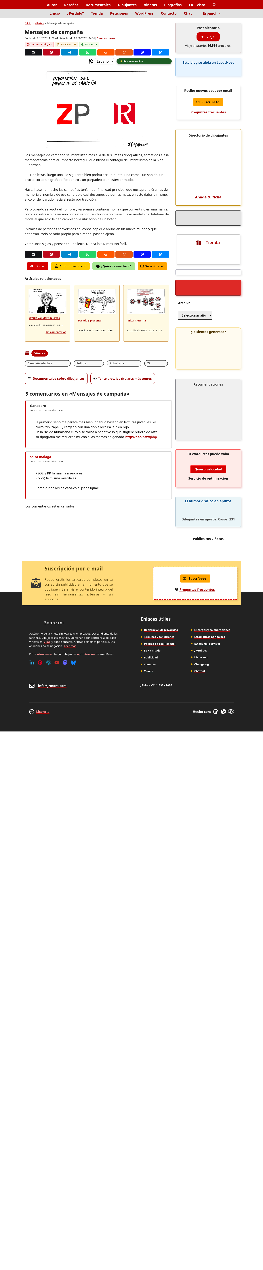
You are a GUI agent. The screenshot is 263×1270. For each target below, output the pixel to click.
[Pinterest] (51, 52)
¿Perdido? (75, 13)
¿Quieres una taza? (113, 266)
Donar (37, 267)
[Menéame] (124, 52)
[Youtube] (56, 1128)
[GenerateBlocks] (224, 1177)
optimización (86, 1119)
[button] (214, 5)
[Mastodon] (142, 52)
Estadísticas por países (209, 1102)
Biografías (173, 5)
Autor (52, 5)
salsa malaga (40, 457)
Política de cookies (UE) (160, 1109)
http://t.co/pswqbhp (141, 437)
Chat (188, 13)
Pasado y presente (89, 321)
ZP (108, 364)
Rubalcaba (90, 364)
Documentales (98, 5)
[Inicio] (40, 15)
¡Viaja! (208, 37)
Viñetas (150, 5)
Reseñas (71, 5)
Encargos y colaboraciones (212, 1095)
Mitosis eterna (136, 321)
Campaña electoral (41, 364)
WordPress (144, 13)
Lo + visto (197, 5)
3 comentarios (106, 38)
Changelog (201, 1129)
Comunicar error (70, 266)
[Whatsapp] (87, 52)
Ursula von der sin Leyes (44, 318)
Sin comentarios (56, 332)
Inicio (55, 13)
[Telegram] (69, 52)
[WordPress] (48, 1128)
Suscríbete (151, 267)
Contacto (169, 13)
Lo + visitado (152, 1116)
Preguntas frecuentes (208, 112)
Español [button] (214, 13)
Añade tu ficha (208, 416)
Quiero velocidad (208, 934)
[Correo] (33, 52)
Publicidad (151, 1123)
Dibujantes (127, 5)
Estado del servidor (207, 1109)
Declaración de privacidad (161, 1095)
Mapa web (201, 1123)
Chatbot (199, 1136)
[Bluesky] (160, 52)
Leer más (70, 1111)
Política (68, 364)
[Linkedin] (31, 1128)
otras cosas (44, 1119)
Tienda (97, 13)
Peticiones (119, 13)
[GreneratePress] (216, 1177)
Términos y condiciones (160, 1102)
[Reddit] (106, 52)
